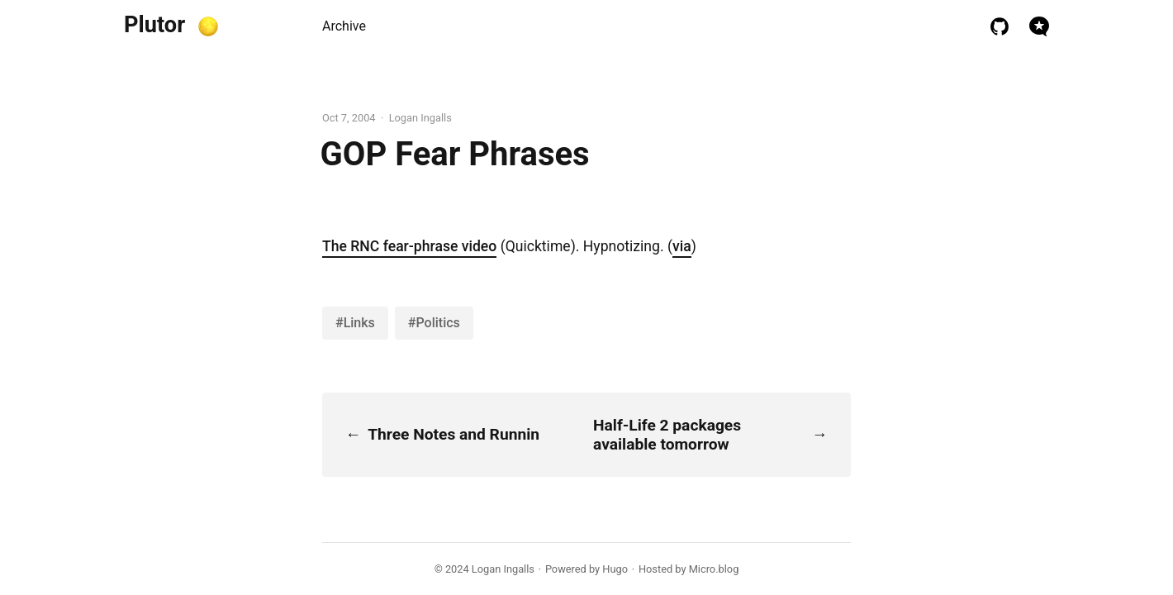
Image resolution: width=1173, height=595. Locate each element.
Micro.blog (714, 569)
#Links (355, 323)
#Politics (434, 323)
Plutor (154, 25)
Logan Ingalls (503, 569)
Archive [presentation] (344, 26)
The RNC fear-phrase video (409, 246)
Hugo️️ (615, 569)
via (681, 246)
